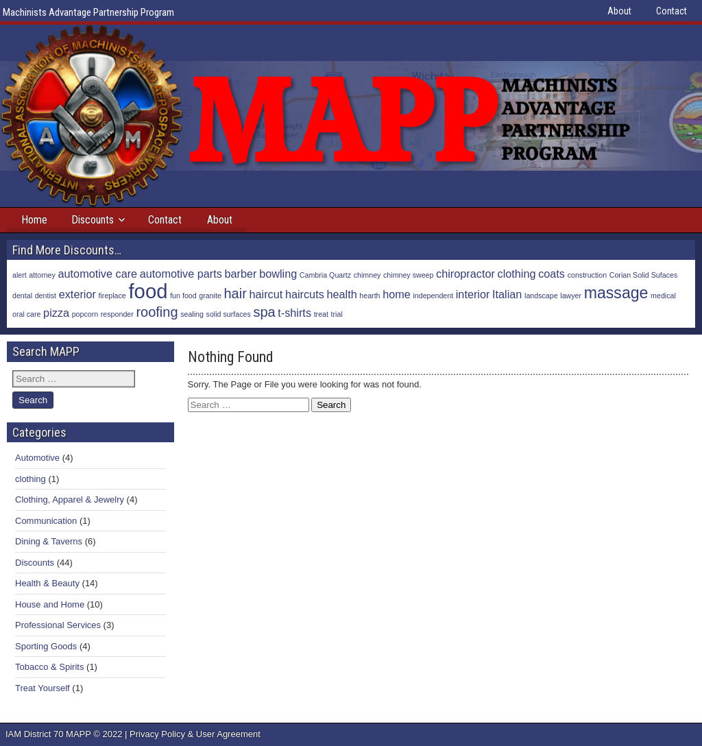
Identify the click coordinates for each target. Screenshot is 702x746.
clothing (30, 479)
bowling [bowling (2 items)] (278, 273)
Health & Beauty (47, 583)
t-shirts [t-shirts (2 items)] (294, 312)
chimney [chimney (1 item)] (367, 275)
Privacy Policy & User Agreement (195, 734)
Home (34, 219)
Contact (671, 10)
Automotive (37, 458)
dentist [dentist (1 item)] (45, 295)
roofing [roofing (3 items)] (157, 312)
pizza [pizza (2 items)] (56, 312)
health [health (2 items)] (341, 294)
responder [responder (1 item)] (117, 314)
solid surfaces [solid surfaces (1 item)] (228, 314)
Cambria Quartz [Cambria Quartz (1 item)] (325, 275)
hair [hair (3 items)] (235, 293)
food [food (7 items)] (147, 291)
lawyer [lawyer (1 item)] (570, 295)
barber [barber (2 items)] (241, 273)
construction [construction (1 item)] (587, 275)
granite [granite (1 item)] (210, 295)
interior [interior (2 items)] (473, 294)
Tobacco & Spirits (49, 667)
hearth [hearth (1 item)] (369, 295)
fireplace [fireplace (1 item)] (112, 295)
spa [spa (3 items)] (264, 312)
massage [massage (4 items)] (616, 293)
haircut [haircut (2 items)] (265, 294)
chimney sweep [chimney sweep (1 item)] (408, 275)
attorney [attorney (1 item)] (42, 275)
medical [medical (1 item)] (663, 295)
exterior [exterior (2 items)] (77, 294)
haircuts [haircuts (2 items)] (304, 294)
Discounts (92, 219)
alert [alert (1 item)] (19, 275)
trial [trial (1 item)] (337, 314)
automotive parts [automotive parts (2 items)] (181, 273)
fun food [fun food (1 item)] (183, 295)
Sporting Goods (46, 646)
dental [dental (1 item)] (22, 295)
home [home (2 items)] (397, 294)
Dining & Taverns (48, 541)
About (619, 10)
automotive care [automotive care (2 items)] (98, 273)
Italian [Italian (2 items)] (507, 294)
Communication (46, 521)
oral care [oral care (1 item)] (26, 314)
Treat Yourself (42, 688)
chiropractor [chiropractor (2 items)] (465, 273)
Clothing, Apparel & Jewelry (69, 499)
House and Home (49, 604)
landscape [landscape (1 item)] (541, 295)
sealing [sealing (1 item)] (192, 314)
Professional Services (58, 625)
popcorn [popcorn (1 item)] (85, 314)
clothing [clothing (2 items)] (517, 273)
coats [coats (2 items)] (551, 273)
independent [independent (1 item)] (433, 295)
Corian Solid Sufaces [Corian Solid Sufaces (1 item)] (643, 275)
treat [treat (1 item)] (321, 314)
